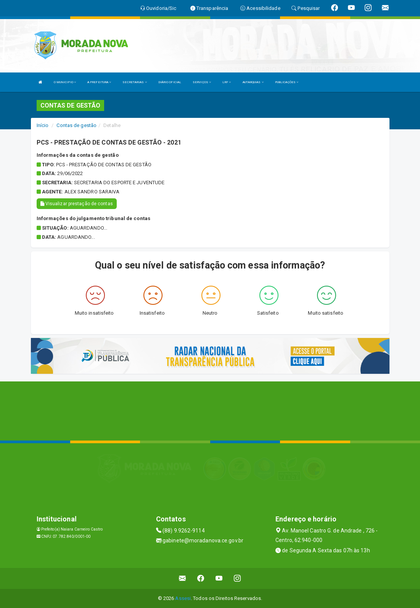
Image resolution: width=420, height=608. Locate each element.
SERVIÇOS (202, 82)
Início (43, 125)
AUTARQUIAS (253, 82)
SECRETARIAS (134, 82)
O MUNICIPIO (65, 82)
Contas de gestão (76, 125)
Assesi (183, 598)
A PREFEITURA (99, 82)
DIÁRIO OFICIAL (169, 82)
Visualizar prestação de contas (76, 203)
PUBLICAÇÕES (286, 82)
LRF (226, 82)
